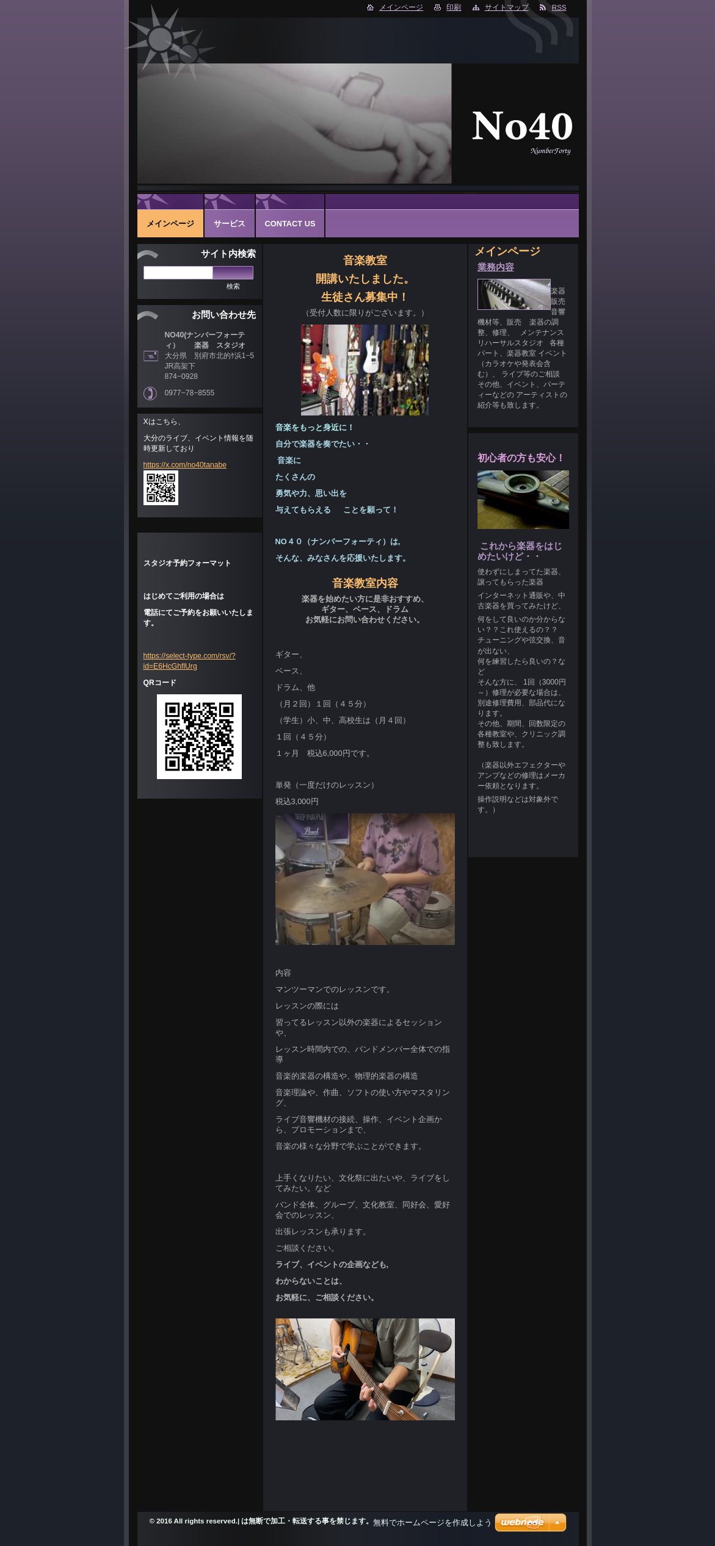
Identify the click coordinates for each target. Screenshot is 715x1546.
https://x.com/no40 (173, 465)
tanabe (215, 465)
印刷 (453, 7)
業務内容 (495, 267)
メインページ (401, 7)
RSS (559, 7)
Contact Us (290, 223)
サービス (229, 223)
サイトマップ (507, 7)
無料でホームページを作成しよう (432, 1522)
